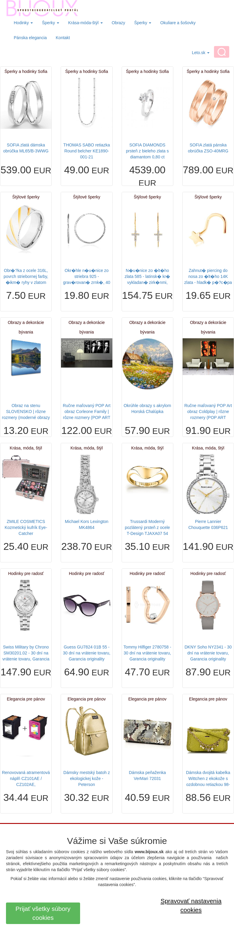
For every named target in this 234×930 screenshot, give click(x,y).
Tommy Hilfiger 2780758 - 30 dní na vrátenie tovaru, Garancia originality (147, 653)
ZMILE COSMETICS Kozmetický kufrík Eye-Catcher (25, 527)
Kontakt (63, 37)
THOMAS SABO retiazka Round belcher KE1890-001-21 (86, 151)
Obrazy (118, 22)
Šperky (50, 22)
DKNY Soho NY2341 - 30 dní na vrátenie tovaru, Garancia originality (208, 653)
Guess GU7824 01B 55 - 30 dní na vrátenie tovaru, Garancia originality (86, 653)
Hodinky (23, 22)
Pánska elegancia (30, 37)
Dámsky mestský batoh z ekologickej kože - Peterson (86, 778)
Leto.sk (200, 52)
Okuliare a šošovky (177, 22)
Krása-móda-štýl (85, 22)
